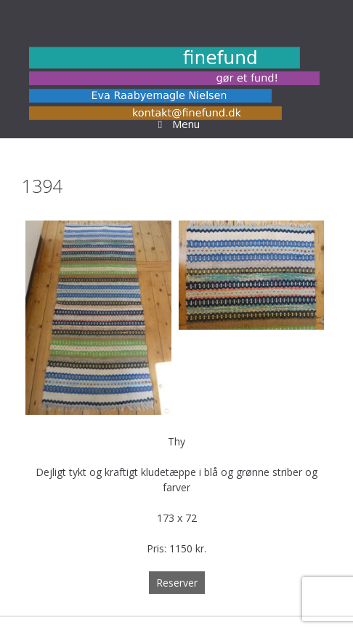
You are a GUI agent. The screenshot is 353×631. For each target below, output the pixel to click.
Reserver (177, 583)
